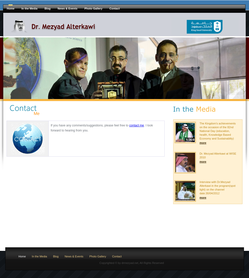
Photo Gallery (93, 8)
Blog (47, 8)
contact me (136, 125)
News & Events (68, 8)
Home (11, 8)
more (203, 142)
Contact (114, 8)
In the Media (30, 8)
